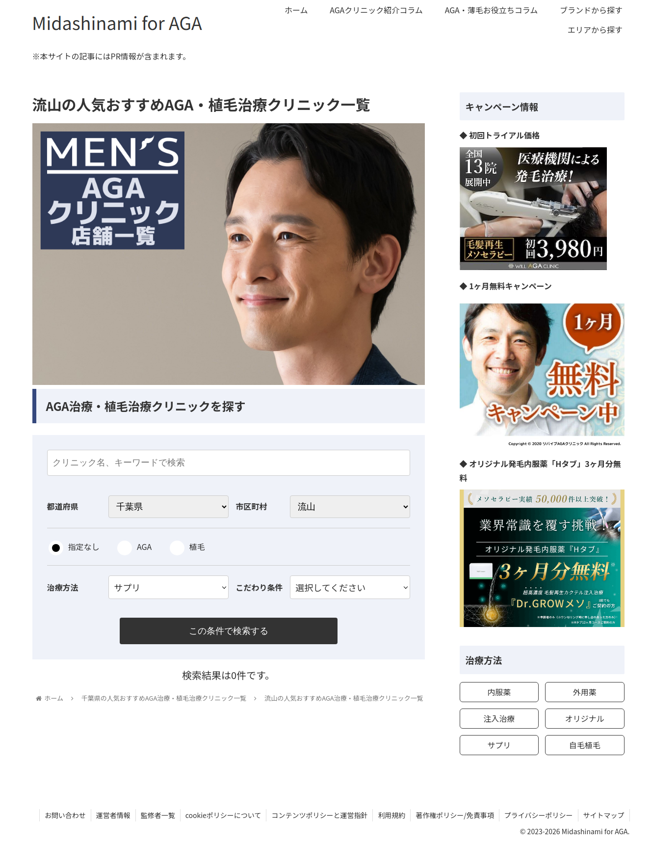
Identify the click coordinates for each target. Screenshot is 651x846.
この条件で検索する (228, 631)
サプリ (499, 745)
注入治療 (499, 718)
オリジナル (584, 718)
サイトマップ (604, 815)
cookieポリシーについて (223, 815)
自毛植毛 (584, 745)
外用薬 (585, 692)
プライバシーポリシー (538, 815)
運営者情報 (113, 815)
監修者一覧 (158, 815)
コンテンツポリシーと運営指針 (319, 815)
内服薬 (499, 692)
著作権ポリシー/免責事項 (455, 815)
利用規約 (391, 815)
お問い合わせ (65, 815)
